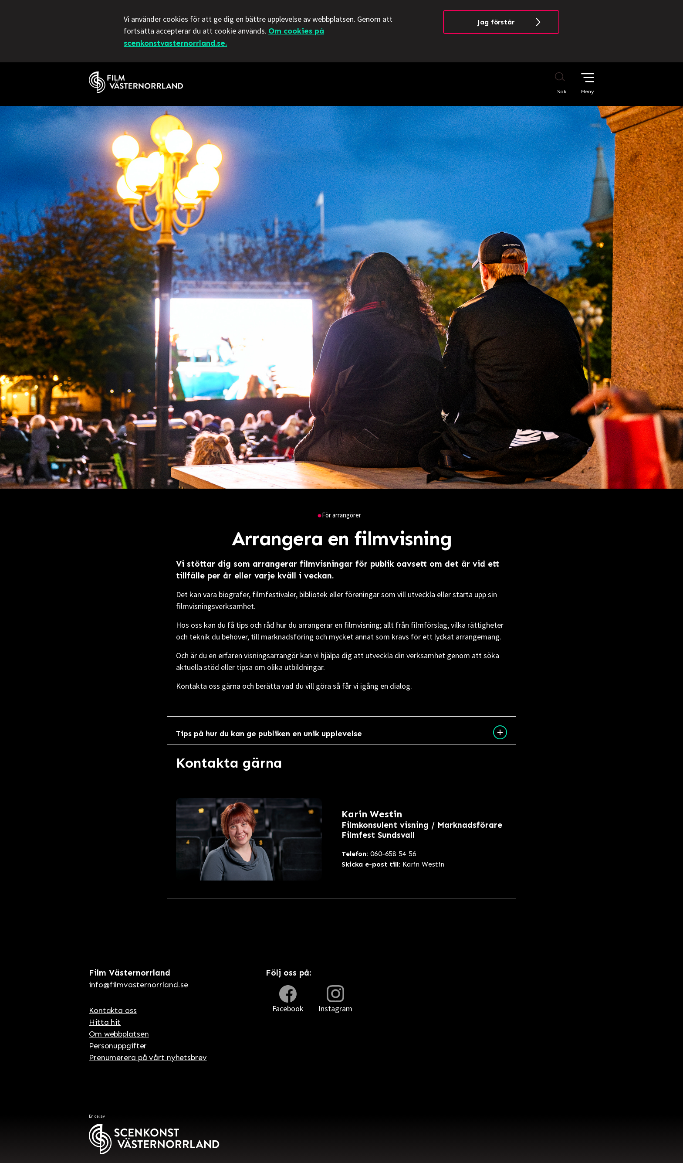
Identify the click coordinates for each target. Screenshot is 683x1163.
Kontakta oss (113, 1010)
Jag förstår (495, 22)
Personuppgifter (118, 1046)
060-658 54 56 (379, 854)
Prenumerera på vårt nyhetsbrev (148, 1057)
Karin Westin (393, 864)
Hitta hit (105, 1022)
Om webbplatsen (119, 1034)
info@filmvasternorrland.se (138, 985)
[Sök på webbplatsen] (551, 83)
